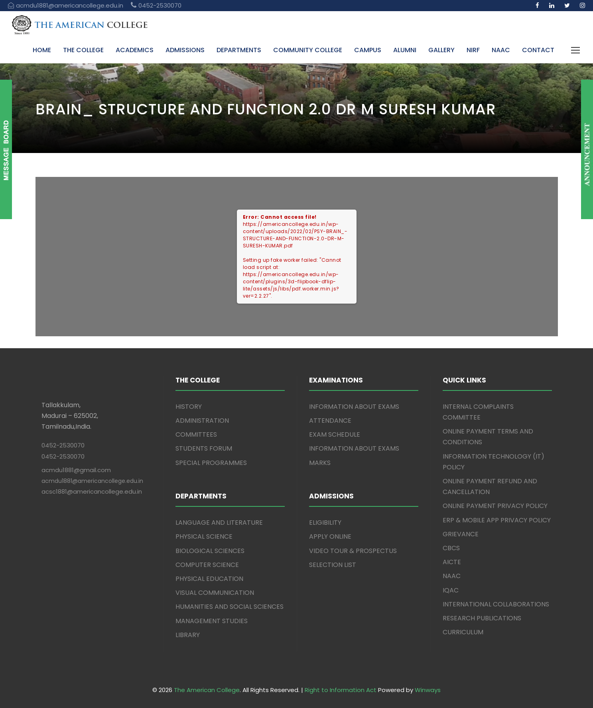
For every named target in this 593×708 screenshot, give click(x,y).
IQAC (451, 590)
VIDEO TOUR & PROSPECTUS (353, 550)
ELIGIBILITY (325, 522)
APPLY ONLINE (330, 536)
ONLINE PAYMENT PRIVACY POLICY (495, 505)
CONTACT (538, 50)
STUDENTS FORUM (203, 448)
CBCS (451, 548)
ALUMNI (404, 50)
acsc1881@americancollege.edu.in (91, 491)
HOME (42, 50)
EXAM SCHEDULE (334, 434)
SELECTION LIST (332, 564)
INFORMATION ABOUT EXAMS (354, 406)
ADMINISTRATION (202, 420)
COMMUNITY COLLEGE (307, 50)
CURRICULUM (463, 632)
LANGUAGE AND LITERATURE (219, 522)
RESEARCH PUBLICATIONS (482, 618)
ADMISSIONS (185, 50)
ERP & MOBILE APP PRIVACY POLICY (497, 520)
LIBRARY (187, 634)
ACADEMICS (135, 50)
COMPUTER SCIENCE (207, 564)
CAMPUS (367, 50)
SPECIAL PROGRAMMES (211, 462)
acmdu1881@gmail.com (76, 470)
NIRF (473, 50)
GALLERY (441, 50)
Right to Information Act (340, 690)
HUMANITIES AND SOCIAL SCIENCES (229, 606)
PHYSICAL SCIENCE (203, 536)
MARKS (320, 462)
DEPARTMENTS (239, 50)
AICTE (452, 562)
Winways (428, 690)
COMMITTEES (196, 434)
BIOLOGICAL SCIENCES (209, 550)
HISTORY (188, 406)
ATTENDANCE (330, 420)
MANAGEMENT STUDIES (211, 621)
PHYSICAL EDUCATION (209, 578)
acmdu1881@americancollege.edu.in (92, 481)
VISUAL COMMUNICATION (214, 592)
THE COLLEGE (83, 50)
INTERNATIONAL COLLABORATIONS (496, 604)
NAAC (501, 50)
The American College (207, 690)
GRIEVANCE (461, 534)
